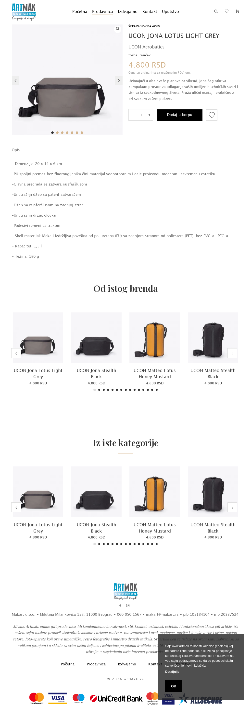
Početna (79, 12)
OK (173, 686)
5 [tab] (72, 132)
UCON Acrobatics (146, 47)
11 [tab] (139, 390)
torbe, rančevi (139, 55)
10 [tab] (135, 390)
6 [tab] (77, 132)
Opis (16, 150)
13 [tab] (148, 390)
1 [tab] (52, 132)
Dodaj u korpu (179, 115)
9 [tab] (130, 390)
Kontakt (149, 12)
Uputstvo (170, 12)
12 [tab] (143, 390)
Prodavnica (102, 12)
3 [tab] (62, 132)
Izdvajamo (128, 12)
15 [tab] (157, 390)
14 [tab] (152, 390)
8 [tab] (126, 390)
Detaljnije (172, 671)
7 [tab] (82, 132)
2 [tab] (57, 132)
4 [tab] (67, 132)
